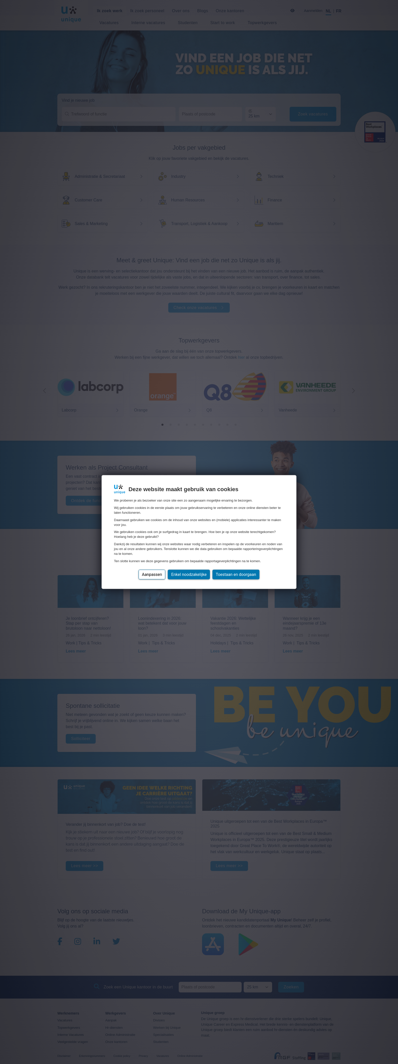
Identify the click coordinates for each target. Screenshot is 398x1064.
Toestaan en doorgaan (236, 574)
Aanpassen (152, 574)
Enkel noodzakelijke (188, 574)
